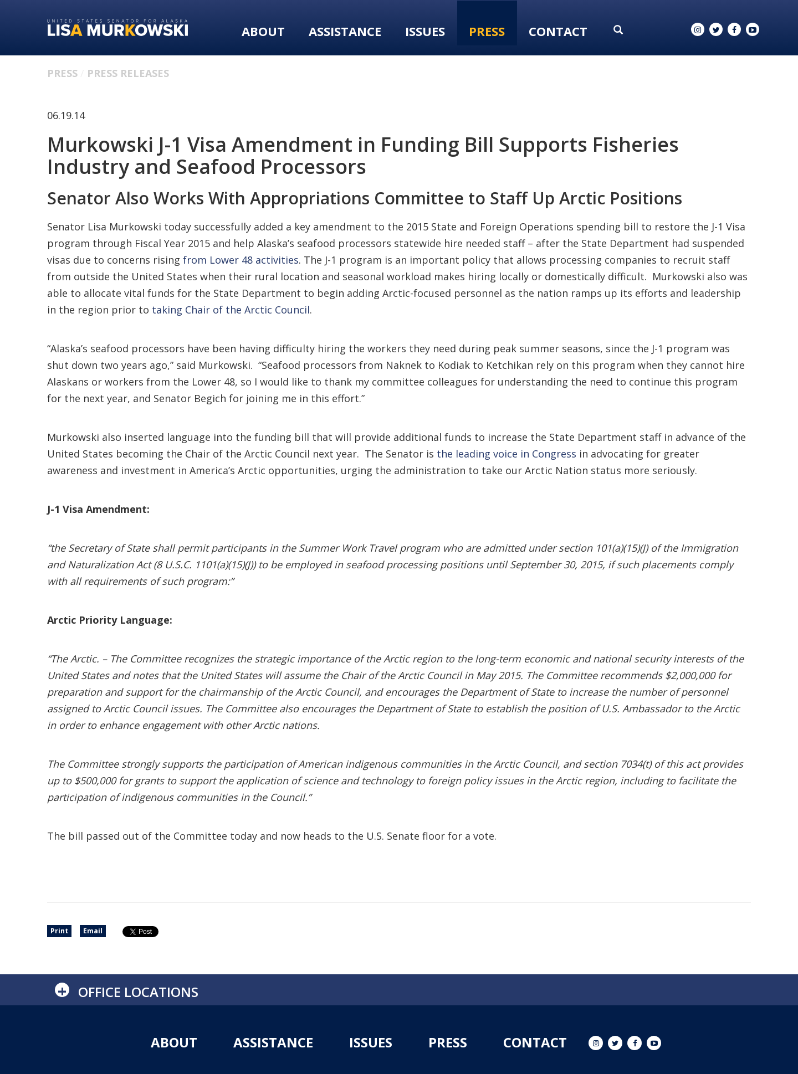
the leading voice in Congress (506, 453)
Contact (558, 31)
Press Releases (128, 73)
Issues (425, 31)
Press (487, 31)
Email (93, 931)
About (263, 31)
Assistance (345, 31)
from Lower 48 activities (241, 259)
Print (59, 931)
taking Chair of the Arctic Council (231, 309)
